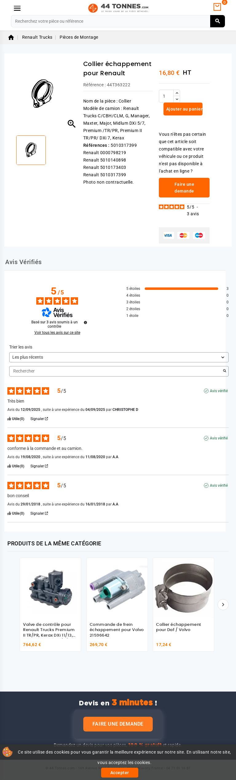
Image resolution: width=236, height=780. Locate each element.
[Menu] (17, 8)
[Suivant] (223, 604)
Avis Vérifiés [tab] (23, 262)
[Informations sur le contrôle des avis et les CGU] (85, 322)
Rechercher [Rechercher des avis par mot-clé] (116, 371)
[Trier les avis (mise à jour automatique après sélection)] (119, 357)
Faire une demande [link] (185, 187)
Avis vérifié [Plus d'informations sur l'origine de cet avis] (219, 391)
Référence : (94, 84)
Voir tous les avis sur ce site (57, 332)
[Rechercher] (118, 21)
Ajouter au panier (184, 109)
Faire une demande (118, 724)
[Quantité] (166, 96)
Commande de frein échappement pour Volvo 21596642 (117, 630)
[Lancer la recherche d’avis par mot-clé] (224, 371)
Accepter (119, 772)
